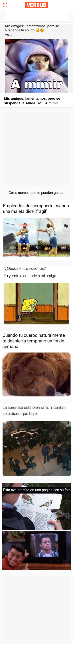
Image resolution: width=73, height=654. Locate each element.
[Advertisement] (36, 15)
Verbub (36, 5)
